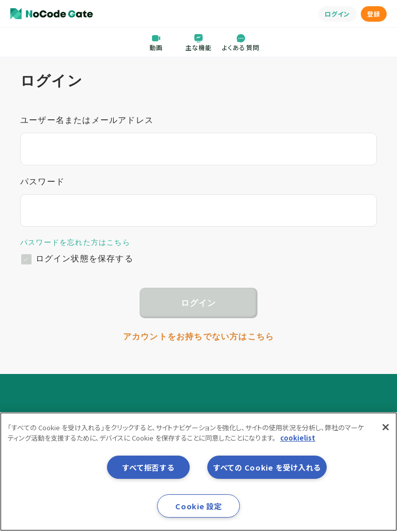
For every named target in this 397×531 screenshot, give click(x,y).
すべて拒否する (148, 467)
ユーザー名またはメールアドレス (87, 120)
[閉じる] (385, 427)
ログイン (337, 13)
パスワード (42, 181)
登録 (373, 13)
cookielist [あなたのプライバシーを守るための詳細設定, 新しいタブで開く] (297, 438)
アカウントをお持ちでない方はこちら (198, 336)
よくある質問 (240, 42)
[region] (198, 471)
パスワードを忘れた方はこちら (75, 242)
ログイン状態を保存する (84, 258)
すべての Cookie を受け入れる (267, 467)
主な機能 (198, 42)
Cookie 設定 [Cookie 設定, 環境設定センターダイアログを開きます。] (198, 506)
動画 (156, 42)
